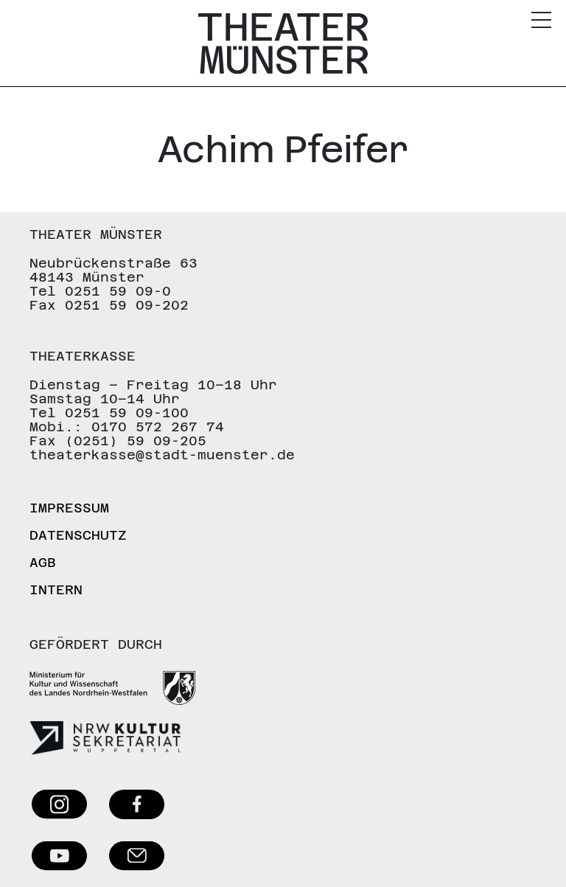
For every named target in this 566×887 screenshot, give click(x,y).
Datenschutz (78, 535)
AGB (42, 562)
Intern (56, 589)
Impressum (69, 507)
